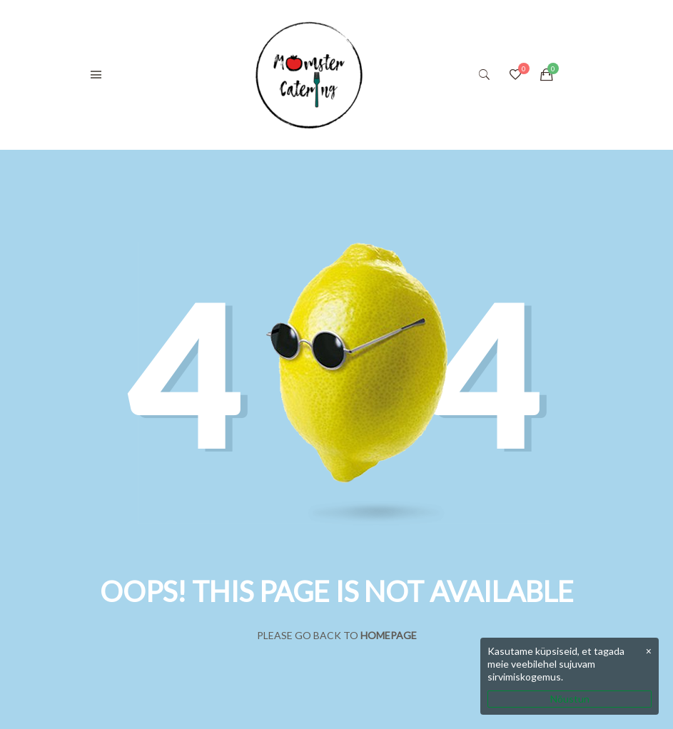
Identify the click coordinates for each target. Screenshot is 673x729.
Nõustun (569, 699)
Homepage (388, 635)
